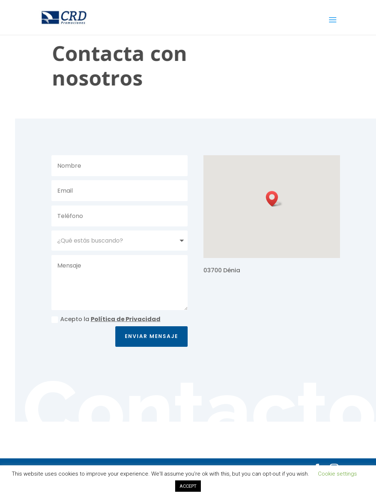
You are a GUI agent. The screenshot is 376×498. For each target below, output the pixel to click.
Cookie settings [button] (337, 473)
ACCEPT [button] (188, 486)
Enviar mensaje (151, 336)
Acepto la (105, 319)
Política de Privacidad (125, 319)
